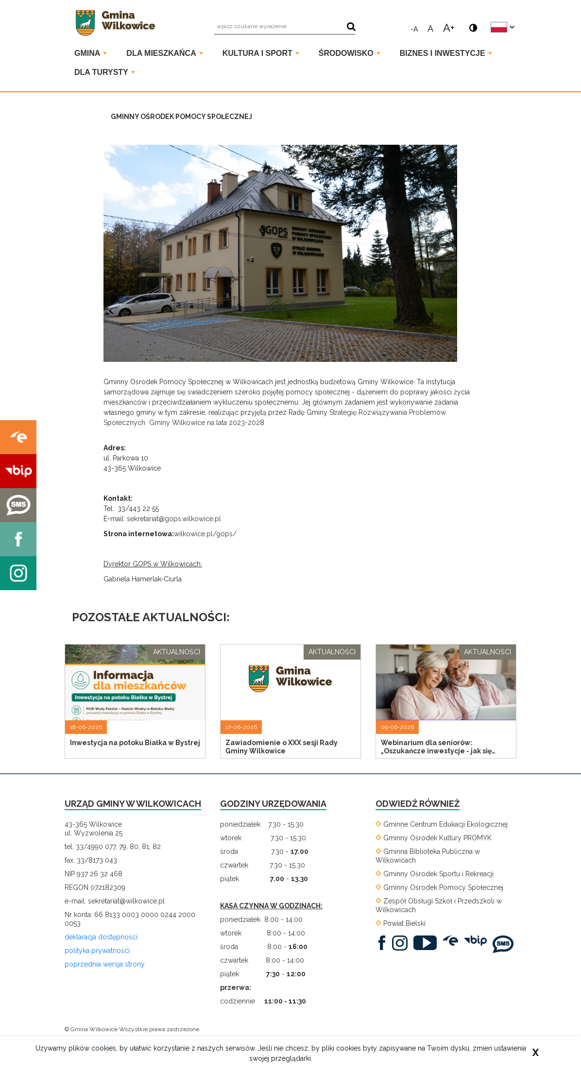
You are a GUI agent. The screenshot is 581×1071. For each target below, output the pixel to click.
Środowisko (349, 53)
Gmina (90, 53)
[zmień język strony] (502, 27)
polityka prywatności (97, 950)
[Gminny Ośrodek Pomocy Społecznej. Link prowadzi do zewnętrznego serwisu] (439, 887)
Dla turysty (104, 72)
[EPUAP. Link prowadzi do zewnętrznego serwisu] (453, 940)
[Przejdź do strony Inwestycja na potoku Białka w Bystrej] (135, 700)
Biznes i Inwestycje (446, 53)
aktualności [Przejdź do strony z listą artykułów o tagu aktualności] (176, 652)
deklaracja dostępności (101, 937)
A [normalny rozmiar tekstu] (430, 27)
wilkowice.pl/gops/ (205, 534)
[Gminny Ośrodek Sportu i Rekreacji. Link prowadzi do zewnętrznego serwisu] (435, 874)
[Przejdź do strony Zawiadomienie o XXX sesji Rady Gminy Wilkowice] (290, 700)
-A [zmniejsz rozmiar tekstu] (414, 28)
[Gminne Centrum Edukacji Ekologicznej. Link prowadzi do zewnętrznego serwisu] (442, 824)
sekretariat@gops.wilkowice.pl (174, 519)
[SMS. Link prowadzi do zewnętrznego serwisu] (505, 943)
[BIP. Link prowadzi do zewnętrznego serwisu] (478, 940)
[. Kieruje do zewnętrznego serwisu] (18, 437)
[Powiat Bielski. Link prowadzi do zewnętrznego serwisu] (401, 923)
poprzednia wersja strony (105, 964)
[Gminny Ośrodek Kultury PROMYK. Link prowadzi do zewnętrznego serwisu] (434, 838)
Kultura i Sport (260, 53)
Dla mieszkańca (164, 53)
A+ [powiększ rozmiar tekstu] (449, 26)
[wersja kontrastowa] (471, 23)
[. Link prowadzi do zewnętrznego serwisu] (384, 942)
